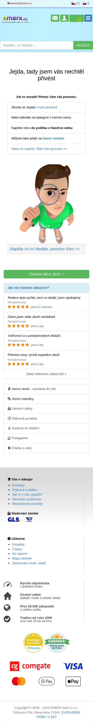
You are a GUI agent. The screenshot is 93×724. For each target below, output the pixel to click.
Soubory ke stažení (23, 428)
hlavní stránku (53, 138)
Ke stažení (19, 553)
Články (17, 549)
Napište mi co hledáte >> (45, 249)
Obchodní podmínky (26, 499)
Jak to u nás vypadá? (27, 494)
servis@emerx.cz (19, 3)
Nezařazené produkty (27, 504)
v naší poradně (46, 107)
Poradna (18, 544)
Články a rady (19, 448)
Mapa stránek (22, 558)
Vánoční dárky (20, 408)
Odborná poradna (22, 418)
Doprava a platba (24, 490)
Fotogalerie (18, 438)
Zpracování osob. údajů (29, 563)
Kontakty (18, 485)
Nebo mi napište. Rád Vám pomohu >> (39, 149)
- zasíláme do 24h (32, 388)
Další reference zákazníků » (46, 374)
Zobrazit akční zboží (46, 274)
